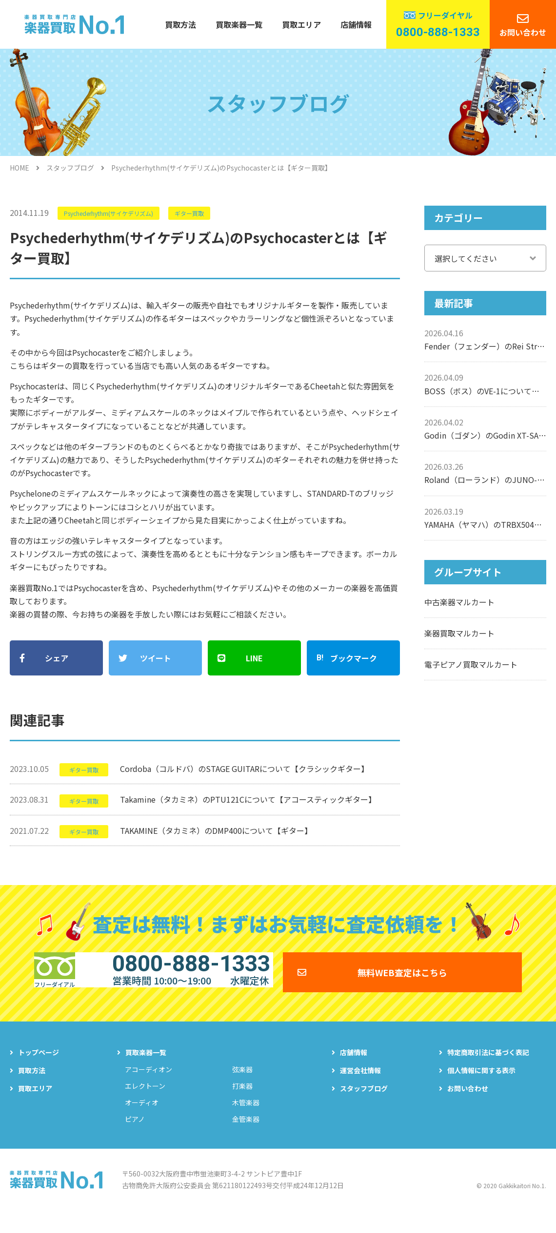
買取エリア (301, 24)
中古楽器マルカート (459, 602)
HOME (19, 168)
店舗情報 (356, 24)
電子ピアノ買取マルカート (470, 664)
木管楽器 (245, 1120)
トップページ (38, 1070)
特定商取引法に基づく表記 (488, 1070)
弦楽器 (242, 1087)
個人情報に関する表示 (481, 1088)
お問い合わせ (522, 32)
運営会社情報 (360, 1088)
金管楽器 (245, 1136)
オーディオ (142, 1120)
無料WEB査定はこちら (402, 982)
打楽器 (242, 1103)
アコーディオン (148, 1087)
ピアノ (135, 1136)
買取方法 (180, 24)
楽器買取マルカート (459, 633)
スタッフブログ (70, 168)
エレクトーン (145, 1103)
